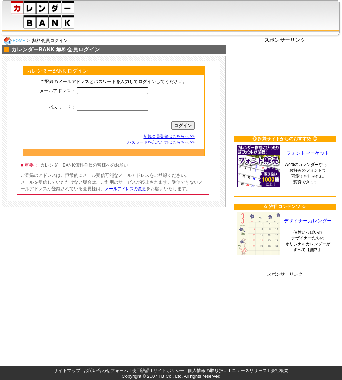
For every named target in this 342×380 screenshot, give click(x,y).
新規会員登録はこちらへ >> (169, 136)
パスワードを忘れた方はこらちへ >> (161, 142)
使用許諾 (141, 370)
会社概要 (279, 370)
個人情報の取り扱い (208, 370)
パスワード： (62, 107)
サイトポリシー (168, 370)
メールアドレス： (57, 90)
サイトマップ (67, 370)
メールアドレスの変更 (125, 188)
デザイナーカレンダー (308, 220)
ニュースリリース (249, 370)
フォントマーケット (307, 153)
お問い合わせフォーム (106, 370)
